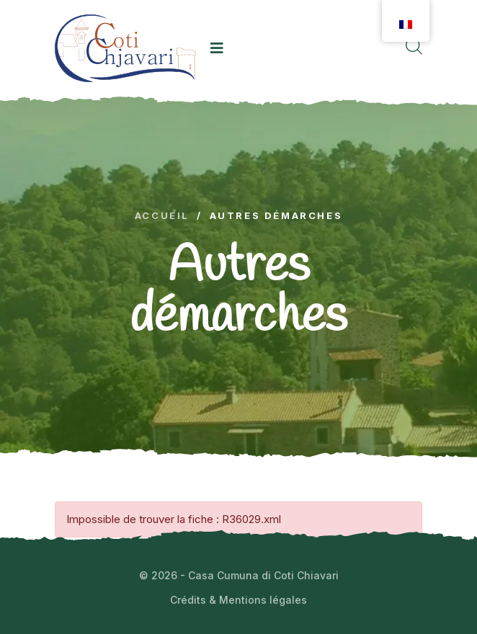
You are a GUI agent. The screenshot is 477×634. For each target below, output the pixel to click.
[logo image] (125, 48)
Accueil (162, 215)
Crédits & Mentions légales (238, 600)
